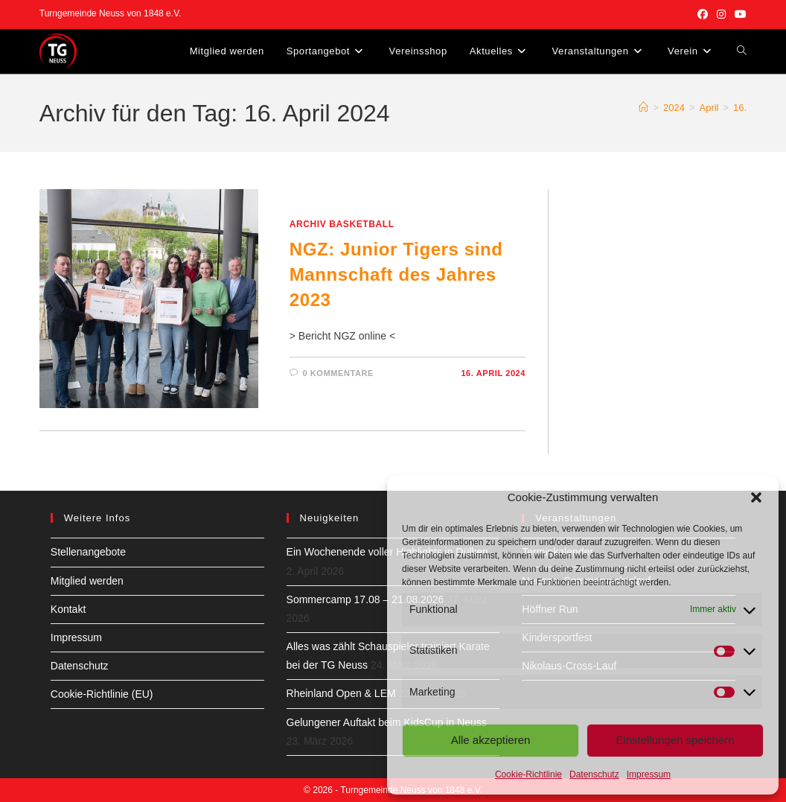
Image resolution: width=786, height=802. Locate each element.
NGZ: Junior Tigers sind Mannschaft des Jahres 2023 (396, 274)
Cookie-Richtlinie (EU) (102, 694)
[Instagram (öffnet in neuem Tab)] (721, 14)
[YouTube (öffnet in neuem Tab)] (738, 14)
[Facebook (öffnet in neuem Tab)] (702, 14)
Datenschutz (594, 774)
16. (740, 107)
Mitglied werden (87, 581)
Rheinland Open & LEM (341, 693)
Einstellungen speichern (675, 739)
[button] (756, 497)
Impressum (649, 774)
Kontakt (68, 609)
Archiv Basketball (342, 224)
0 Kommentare (338, 373)
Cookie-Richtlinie (528, 774)
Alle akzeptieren (491, 739)
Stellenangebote (88, 552)
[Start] (643, 107)
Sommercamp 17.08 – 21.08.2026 (365, 599)
